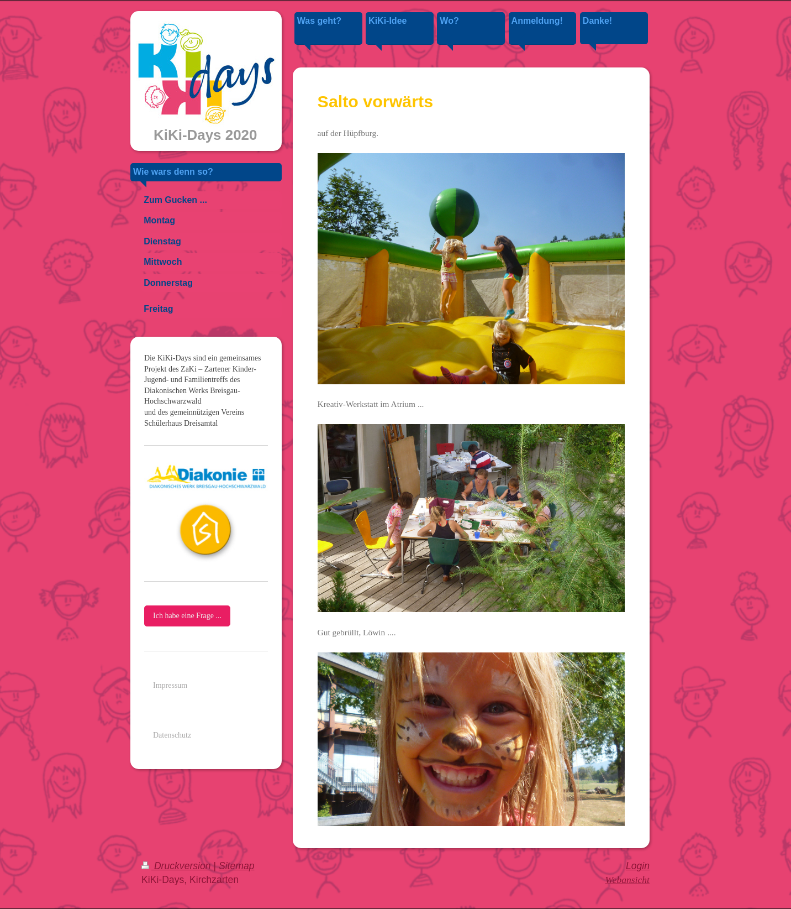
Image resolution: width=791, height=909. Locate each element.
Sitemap (237, 865)
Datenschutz (172, 735)
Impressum (170, 685)
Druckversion (177, 865)
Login (638, 865)
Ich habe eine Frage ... (187, 616)
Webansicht (627, 879)
